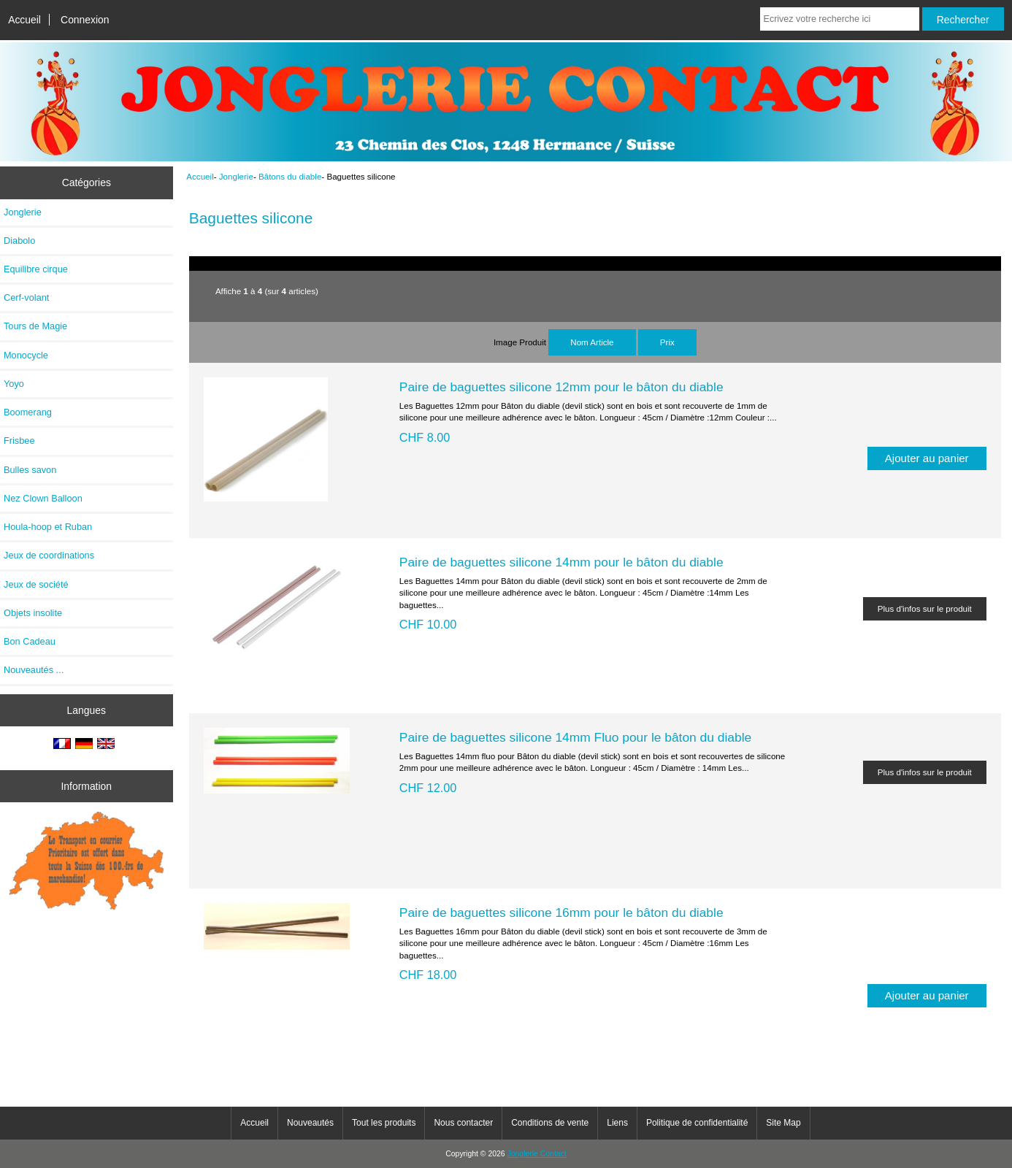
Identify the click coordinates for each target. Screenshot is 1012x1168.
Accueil (24, 20)
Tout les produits (383, 1123)
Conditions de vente (550, 1123)
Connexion (85, 20)
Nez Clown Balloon (43, 498)
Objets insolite (33, 612)
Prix (667, 342)
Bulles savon (30, 469)
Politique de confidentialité (697, 1123)
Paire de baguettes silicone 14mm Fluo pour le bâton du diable (575, 737)
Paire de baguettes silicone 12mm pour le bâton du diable (561, 387)
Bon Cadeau (29, 641)
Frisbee (19, 440)
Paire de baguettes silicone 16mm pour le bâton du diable (561, 912)
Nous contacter (463, 1123)
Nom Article (591, 342)
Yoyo (14, 383)
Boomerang (28, 412)
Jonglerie (236, 176)
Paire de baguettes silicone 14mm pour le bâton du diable (561, 562)
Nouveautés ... (34, 669)
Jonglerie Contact (537, 1154)
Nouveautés (310, 1123)
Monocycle (26, 355)
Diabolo (19, 240)
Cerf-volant (26, 297)
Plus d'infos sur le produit (925, 608)
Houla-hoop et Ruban (48, 526)
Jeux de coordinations (49, 555)
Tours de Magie (35, 325)
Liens (617, 1123)
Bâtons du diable (289, 176)
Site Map (783, 1123)
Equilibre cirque (36, 269)
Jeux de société (36, 584)
